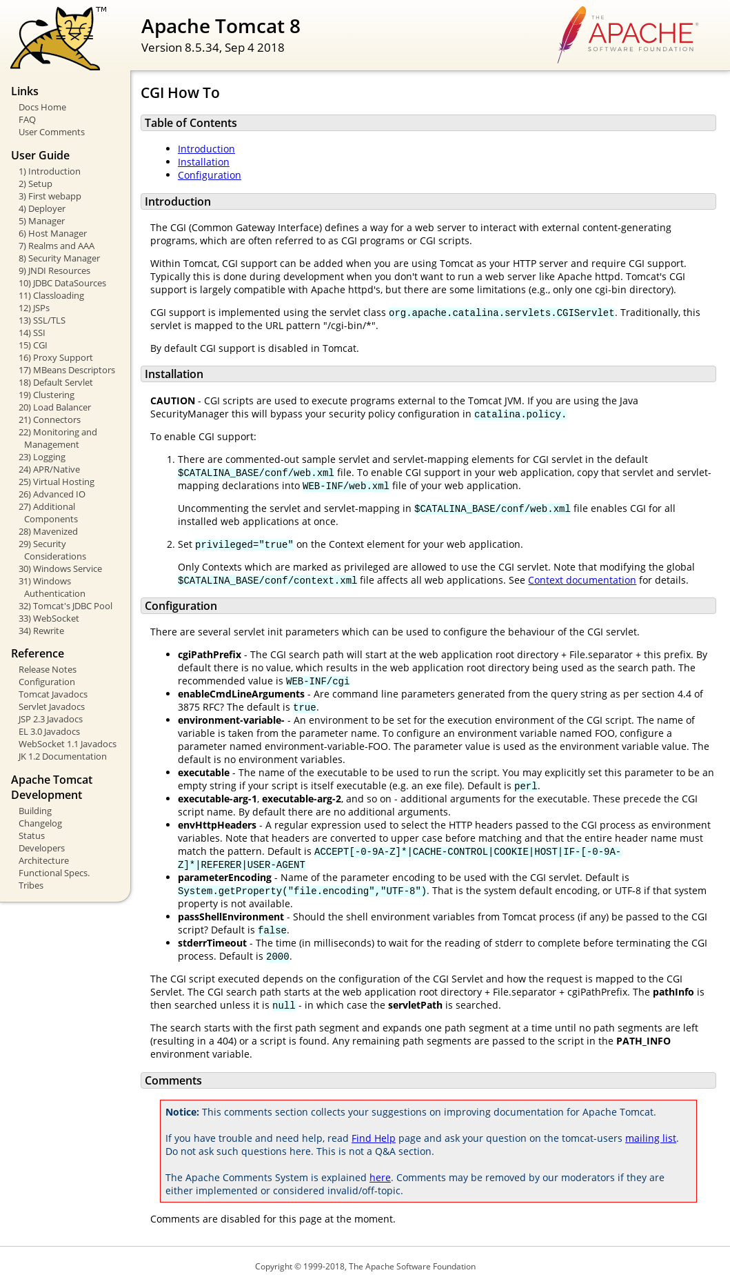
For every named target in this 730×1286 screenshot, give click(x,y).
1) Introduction (50, 171)
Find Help (374, 1138)
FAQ (27, 119)
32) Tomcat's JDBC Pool (65, 606)
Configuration (47, 681)
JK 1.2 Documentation (63, 756)
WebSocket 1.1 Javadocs (67, 744)
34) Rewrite (41, 630)
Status (32, 835)
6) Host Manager (53, 233)
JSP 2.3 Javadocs (51, 719)
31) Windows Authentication (52, 587)
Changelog (40, 823)
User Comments (52, 132)
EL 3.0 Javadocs (49, 731)
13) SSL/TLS (42, 320)
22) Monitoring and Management (58, 438)
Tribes (31, 885)
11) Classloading (51, 295)
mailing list (650, 1138)
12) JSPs (34, 307)
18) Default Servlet (56, 382)
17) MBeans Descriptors (67, 370)
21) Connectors (50, 419)
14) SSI (32, 332)
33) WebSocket (49, 618)
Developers (42, 848)
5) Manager (42, 221)
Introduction (206, 148)
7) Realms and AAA (56, 245)
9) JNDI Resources (54, 270)
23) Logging (42, 457)
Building (35, 810)
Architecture (44, 860)
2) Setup (35, 183)
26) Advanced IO (52, 494)
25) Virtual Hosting (56, 481)
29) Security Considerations (52, 549)
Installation (204, 161)
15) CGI (33, 345)
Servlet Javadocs (52, 706)
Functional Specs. (54, 873)
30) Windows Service (60, 568)
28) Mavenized (48, 531)
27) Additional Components (48, 512)
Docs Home (42, 107)
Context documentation (582, 579)
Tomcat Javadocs (53, 694)
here (380, 1177)
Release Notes (48, 669)
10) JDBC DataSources (62, 283)
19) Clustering (46, 394)
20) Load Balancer (55, 407)
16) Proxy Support (56, 357)
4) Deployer (42, 208)
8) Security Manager (59, 258)
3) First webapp (50, 196)
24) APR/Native (49, 469)
